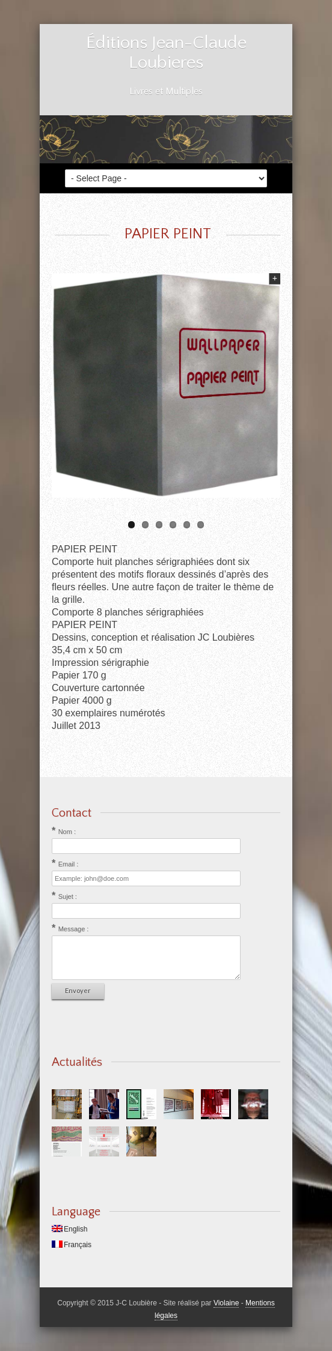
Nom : (67, 831)
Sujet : (67, 896)
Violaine (226, 1303)
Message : (73, 928)
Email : (68, 864)
